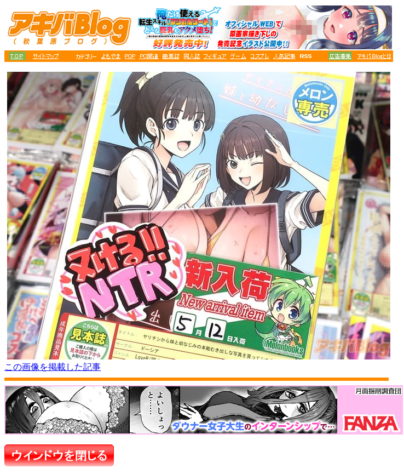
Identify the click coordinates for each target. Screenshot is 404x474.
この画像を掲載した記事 (52, 367)
